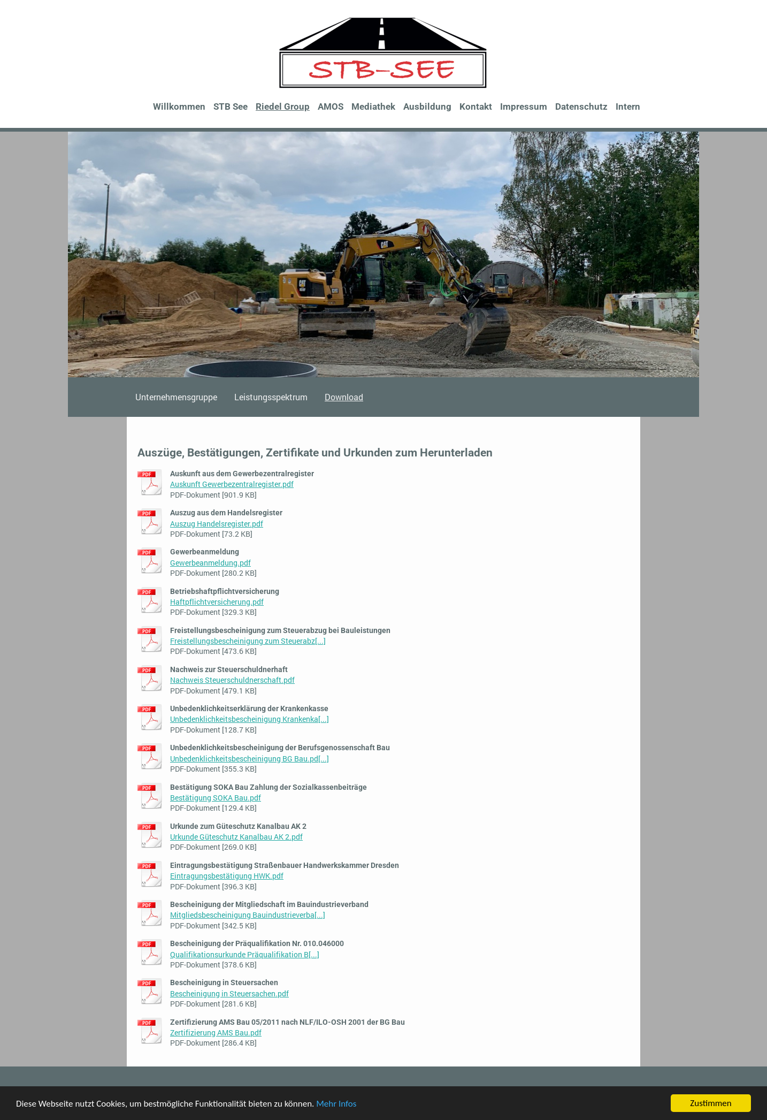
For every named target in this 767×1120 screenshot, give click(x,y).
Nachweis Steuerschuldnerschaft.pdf (232, 680)
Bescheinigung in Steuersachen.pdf (229, 993)
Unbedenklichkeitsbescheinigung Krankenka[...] (249, 719)
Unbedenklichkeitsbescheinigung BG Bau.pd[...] (249, 758)
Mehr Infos (336, 1103)
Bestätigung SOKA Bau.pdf (215, 798)
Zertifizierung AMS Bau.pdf (216, 1032)
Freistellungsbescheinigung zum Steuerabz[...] (248, 641)
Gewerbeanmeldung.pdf (210, 563)
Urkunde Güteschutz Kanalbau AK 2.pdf (236, 837)
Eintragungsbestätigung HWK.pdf (226, 876)
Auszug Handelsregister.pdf (216, 524)
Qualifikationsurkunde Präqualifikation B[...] (244, 954)
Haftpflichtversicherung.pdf (217, 602)
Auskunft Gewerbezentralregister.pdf (232, 484)
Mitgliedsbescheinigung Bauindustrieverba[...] (247, 915)
